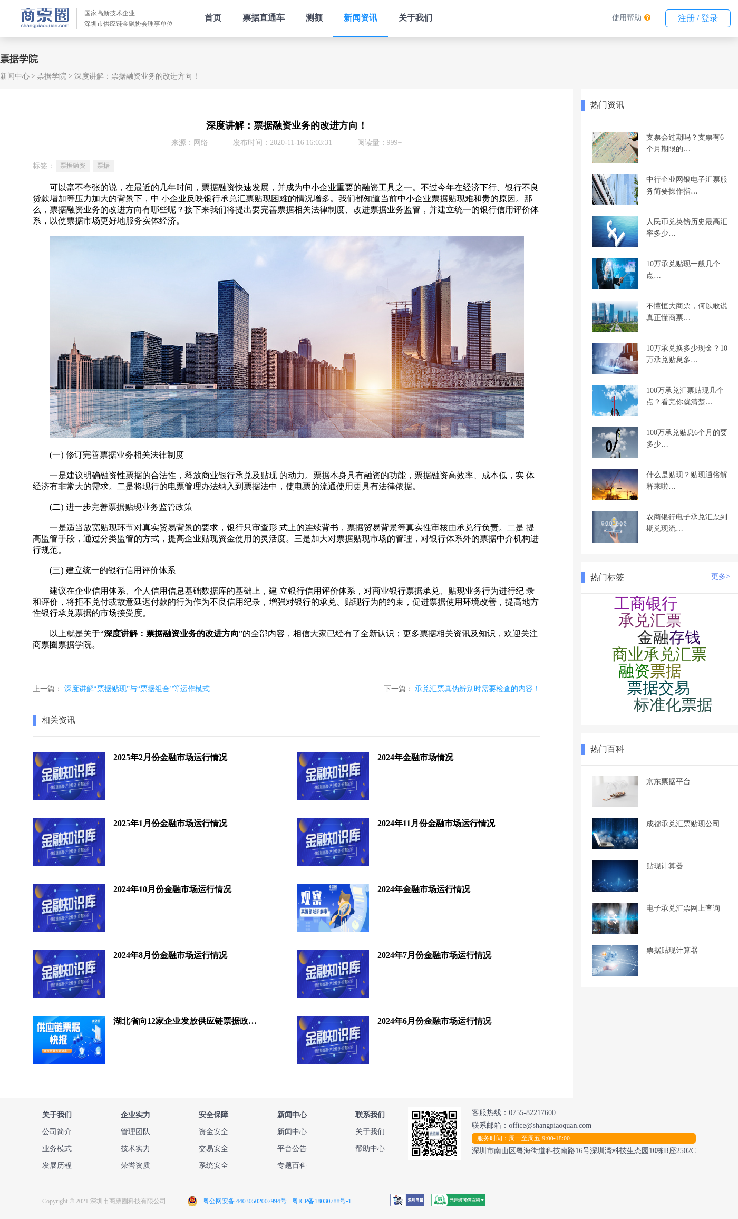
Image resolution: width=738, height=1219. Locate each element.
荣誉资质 (135, 1165)
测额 (314, 17)
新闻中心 (15, 76)
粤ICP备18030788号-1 (322, 1201)
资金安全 (213, 1132)
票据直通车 (263, 17)
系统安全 (213, 1165)
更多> (720, 577)
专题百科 (292, 1165)
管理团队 (135, 1132)
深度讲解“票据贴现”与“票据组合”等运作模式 (137, 689)
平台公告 (292, 1149)
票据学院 (51, 76)
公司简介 (57, 1132)
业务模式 (57, 1149)
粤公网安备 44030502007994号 (245, 1201)
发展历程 (57, 1165)
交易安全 (213, 1149)
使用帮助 (627, 18)
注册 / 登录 (698, 18)
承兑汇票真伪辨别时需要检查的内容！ (477, 689)
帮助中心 (370, 1149)
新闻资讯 (360, 17)
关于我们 (415, 17)
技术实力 (135, 1149)
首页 (213, 17)
